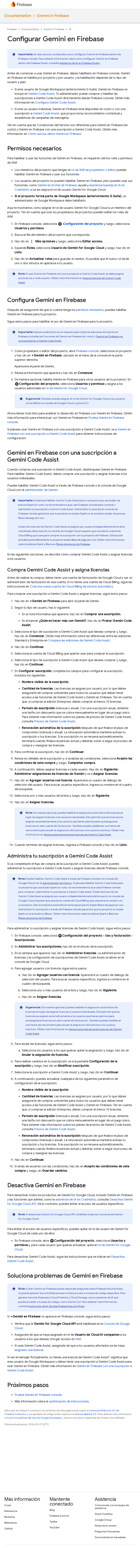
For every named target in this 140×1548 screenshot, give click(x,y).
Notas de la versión (105, 1525)
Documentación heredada (110, 1537)
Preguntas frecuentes (107, 1531)
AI (70, 29)
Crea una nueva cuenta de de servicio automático (71, 586)
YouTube (54, 1527)
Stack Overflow (104, 1514)
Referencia (10, 1511)
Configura (55, 102)
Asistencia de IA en (79, 63)
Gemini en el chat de (57, 185)
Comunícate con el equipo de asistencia (112, 1507)
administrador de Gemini (41, 490)
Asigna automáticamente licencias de (77, 834)
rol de (66, 388)
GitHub (8, 1528)
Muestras (9, 1516)
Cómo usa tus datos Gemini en (54, 134)
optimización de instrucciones (69, 1401)
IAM (78, 1339)
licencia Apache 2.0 (85, 1414)
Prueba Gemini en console (38, 1395)
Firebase (12, 29)
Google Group (103, 1519)
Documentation (17, 15)
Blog (52, 1510)
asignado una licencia (29, 1350)
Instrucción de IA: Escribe (56, 1306)
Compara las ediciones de (79, 640)
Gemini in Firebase (53, 15)
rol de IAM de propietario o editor (93, 170)
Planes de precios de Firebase (73, 544)
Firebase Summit (59, 1515)
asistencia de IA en (75, 1199)
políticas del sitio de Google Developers (40, 1417)
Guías (7, 1505)
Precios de (54, 721)
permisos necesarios (90, 310)
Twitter (53, 1521)
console (87, 351)
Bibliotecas (10, 1522)
